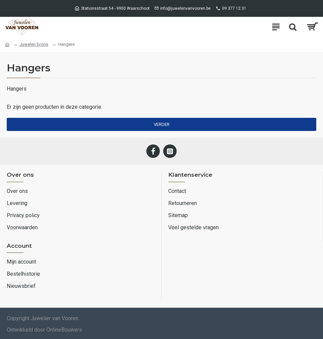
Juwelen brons (34, 44)
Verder (162, 124)
